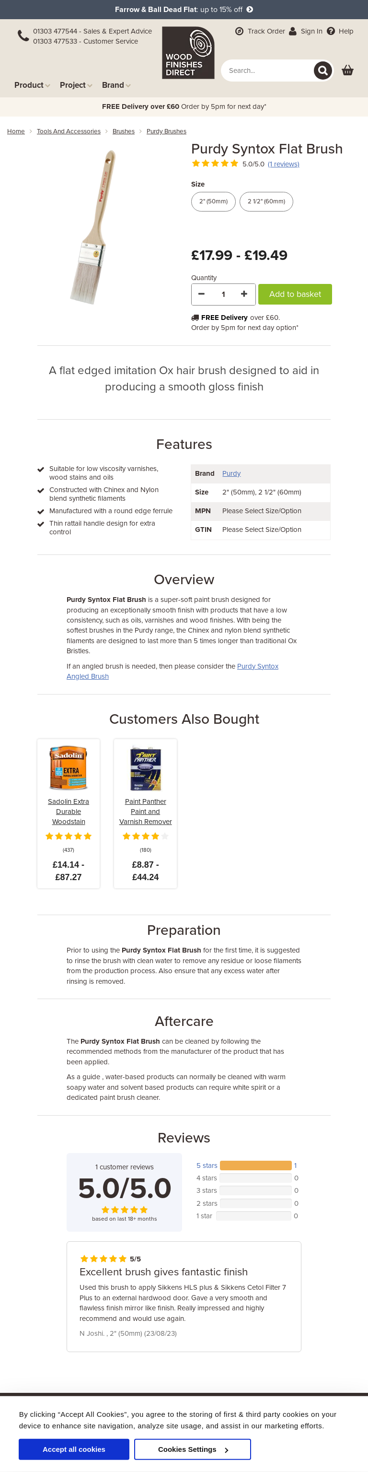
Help (339, 31)
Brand (116, 85)
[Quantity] (223, 294)
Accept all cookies (74, 1449)
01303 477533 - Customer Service (85, 41)
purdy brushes (166, 131)
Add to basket (295, 294)
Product (32, 85)
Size (198, 184)
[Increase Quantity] (244, 294)
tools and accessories (69, 131)
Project (76, 85)
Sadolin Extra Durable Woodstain (68, 811)
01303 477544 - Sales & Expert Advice (92, 31)
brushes (124, 131)
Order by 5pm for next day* (184, 106)
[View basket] (348, 71)
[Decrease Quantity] (202, 294)
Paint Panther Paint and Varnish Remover (145, 811)
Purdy (231, 473)
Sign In (305, 31)
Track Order (259, 31)
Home (16, 131)
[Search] (323, 70)
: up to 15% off (184, 9)
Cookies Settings (193, 1449)
